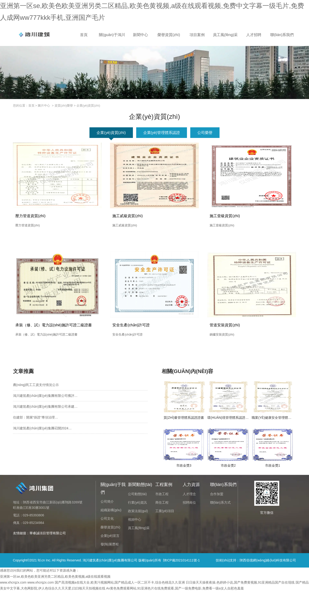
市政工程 (162, 496)
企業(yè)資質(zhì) (111, 133)
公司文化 (107, 520)
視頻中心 (134, 521)
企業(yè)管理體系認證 (161, 133)
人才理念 (189, 496)
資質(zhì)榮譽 (64, 105)
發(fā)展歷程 (110, 546)
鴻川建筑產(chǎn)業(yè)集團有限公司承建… (45, 408)
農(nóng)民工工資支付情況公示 (36, 386)
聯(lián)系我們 (282, 35)
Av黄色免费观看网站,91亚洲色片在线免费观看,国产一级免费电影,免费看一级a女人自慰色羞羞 (175, 590)
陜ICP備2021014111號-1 (181, 562)
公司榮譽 (204, 133)
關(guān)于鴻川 (112, 35)
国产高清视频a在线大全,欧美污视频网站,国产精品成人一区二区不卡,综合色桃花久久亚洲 (120, 584)
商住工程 (162, 504)
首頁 (84, 35)
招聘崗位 (189, 504)
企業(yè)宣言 (110, 537)
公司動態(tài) (137, 496)
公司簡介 (107, 503)
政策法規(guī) (138, 512)
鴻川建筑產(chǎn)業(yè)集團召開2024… (42, 430)
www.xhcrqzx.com (13, 584)
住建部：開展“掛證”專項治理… (35, 419)
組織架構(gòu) (111, 512)
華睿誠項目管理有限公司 (48, 535)
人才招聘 (253, 35)
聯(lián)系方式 (220, 504)
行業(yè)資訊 (137, 504)
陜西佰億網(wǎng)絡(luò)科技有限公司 (268, 562)
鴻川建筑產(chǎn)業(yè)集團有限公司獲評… (45, 397)
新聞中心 (140, 35)
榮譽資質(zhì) (168, 35)
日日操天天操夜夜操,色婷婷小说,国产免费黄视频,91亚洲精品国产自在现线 (240, 584)
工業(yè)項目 (164, 512)
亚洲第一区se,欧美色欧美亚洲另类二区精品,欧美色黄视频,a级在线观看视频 (55, 578)
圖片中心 (44, 105)
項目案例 (197, 35)
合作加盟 (216, 496)
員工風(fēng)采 (225, 35)
